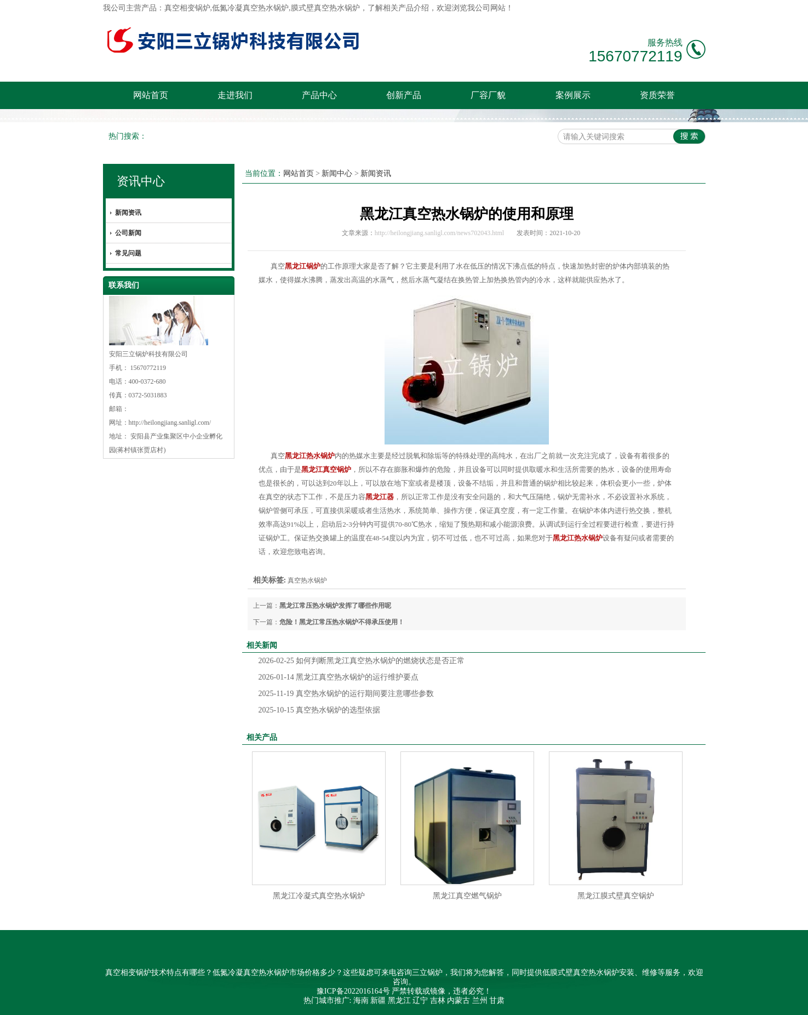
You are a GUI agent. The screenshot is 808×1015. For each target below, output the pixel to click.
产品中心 (319, 95)
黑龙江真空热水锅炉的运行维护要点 (339, 677)
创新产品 (403, 95)
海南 (361, 1000)
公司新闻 (128, 233)
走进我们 (235, 95)
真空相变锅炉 (187, 8)
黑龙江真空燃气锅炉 (467, 896)
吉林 (437, 1000)
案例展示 (573, 95)
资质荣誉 (657, 95)
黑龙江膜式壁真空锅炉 (615, 896)
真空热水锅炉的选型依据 (320, 710)
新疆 (378, 1000)
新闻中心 (337, 173)
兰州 (480, 1000)
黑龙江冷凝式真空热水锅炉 (319, 896)
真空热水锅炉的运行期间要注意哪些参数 (346, 693)
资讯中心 (141, 181)
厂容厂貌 (488, 95)
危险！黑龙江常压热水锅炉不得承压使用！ (341, 622)
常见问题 (128, 253)
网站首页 (150, 95)
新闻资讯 (128, 212)
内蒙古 (458, 1000)
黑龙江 (399, 1000)
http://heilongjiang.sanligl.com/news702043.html (439, 233)
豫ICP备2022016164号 (353, 991)
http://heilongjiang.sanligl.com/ (170, 422)
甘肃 (497, 1000)
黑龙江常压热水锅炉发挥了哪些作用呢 (335, 605)
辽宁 (420, 1000)
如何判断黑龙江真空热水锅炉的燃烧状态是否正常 (362, 661)
